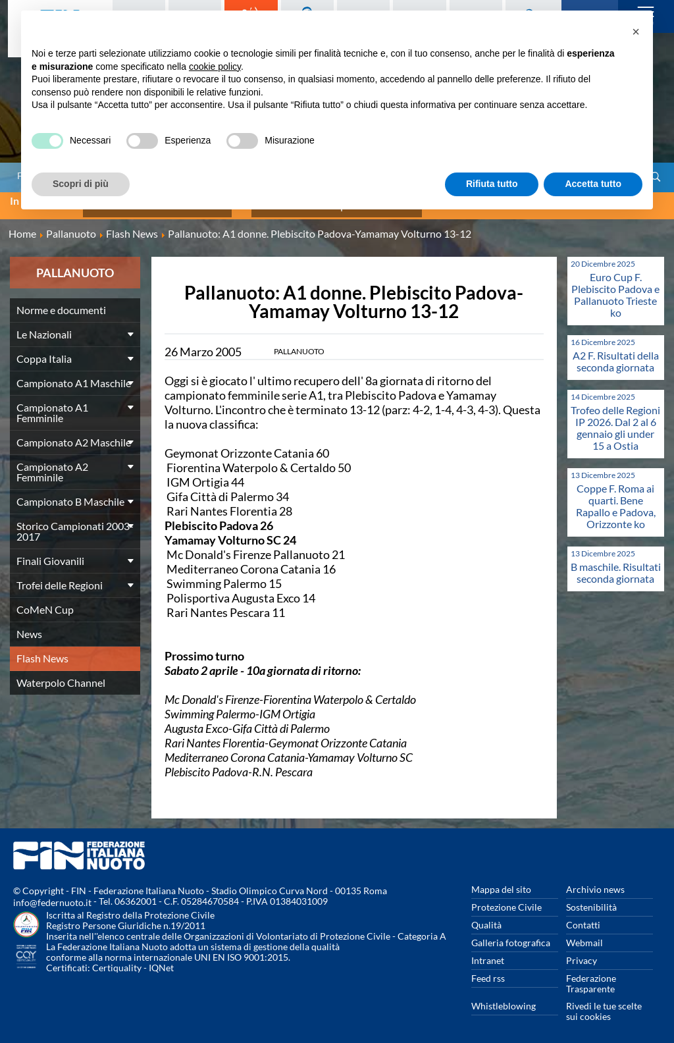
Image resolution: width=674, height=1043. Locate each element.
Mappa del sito (501, 880)
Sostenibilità (591, 898)
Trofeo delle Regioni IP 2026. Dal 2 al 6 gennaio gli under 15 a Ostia (615, 419)
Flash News (42, 649)
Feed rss (488, 969)
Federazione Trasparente (591, 975)
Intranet (487, 951)
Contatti (583, 916)
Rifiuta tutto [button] (492, 183)
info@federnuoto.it (52, 893)
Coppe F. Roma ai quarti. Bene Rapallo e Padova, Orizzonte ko (616, 497)
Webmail (584, 934)
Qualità (486, 916)
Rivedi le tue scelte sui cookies (604, 1002)
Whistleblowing (503, 997)
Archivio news (595, 880)
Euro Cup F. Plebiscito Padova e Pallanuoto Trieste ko (615, 286)
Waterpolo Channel (60, 674)
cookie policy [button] (215, 66)
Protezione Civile (506, 898)
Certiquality (117, 959)
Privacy (581, 951)
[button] (635, 31)
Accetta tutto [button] (593, 183)
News (29, 625)
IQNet (161, 959)
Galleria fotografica (510, 934)
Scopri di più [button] (81, 183)
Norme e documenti (61, 301)
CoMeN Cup (45, 601)
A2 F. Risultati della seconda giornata (616, 352)
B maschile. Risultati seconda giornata (616, 564)
